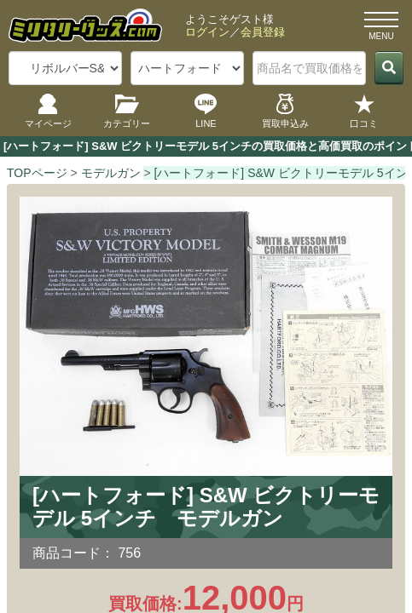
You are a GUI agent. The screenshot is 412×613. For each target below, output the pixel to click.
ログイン (207, 32)
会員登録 (263, 32)
